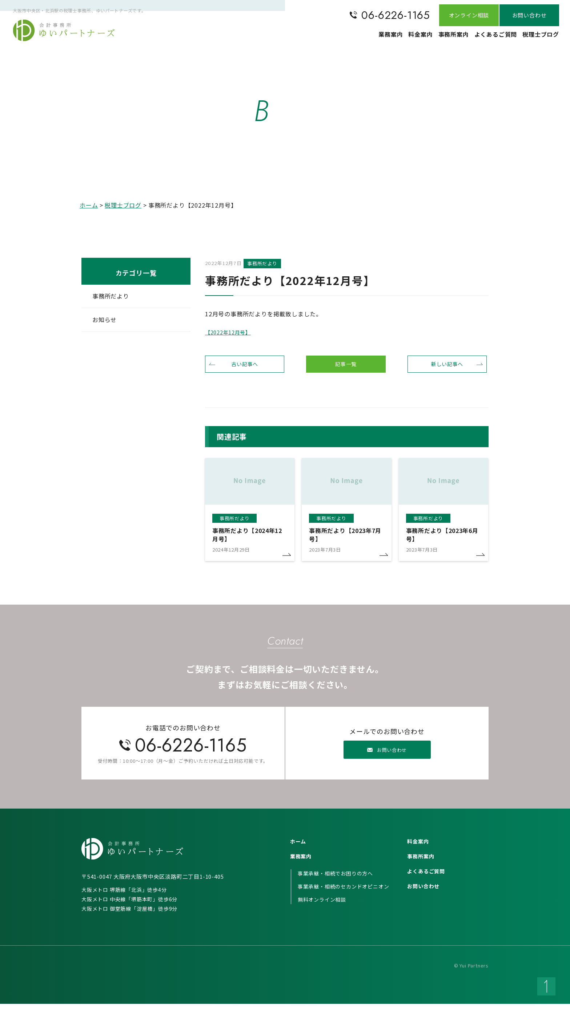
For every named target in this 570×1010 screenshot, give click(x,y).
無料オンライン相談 (322, 905)
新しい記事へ (447, 367)
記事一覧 (346, 367)
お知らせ (104, 319)
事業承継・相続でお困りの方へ (335, 879)
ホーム (89, 205)
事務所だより (110, 296)
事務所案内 (437, 38)
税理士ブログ (537, 38)
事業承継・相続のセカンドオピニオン (343, 892)
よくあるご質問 (486, 38)
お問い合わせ (423, 892)
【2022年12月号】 (231, 333)
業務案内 (360, 38)
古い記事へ (244, 367)
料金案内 (397, 38)
